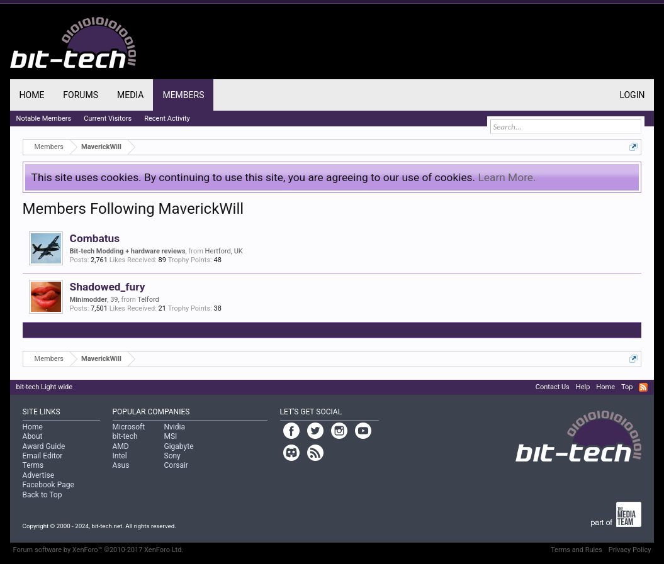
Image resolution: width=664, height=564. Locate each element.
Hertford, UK (224, 251)
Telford (148, 300)
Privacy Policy (630, 550)
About (33, 436)
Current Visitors (108, 118)
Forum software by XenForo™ (98, 550)
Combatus (95, 238)
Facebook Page (48, 484)
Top (627, 387)
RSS (643, 387)
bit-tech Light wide (44, 387)
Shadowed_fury (107, 286)
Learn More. (507, 177)
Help (583, 387)
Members (183, 95)
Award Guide (44, 446)
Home (32, 95)
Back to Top (42, 494)
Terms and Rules (576, 550)
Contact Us (553, 387)
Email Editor (43, 455)
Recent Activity (167, 118)
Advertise (38, 475)
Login (631, 95)
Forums (80, 95)
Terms (33, 465)
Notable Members (44, 118)
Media (130, 95)
